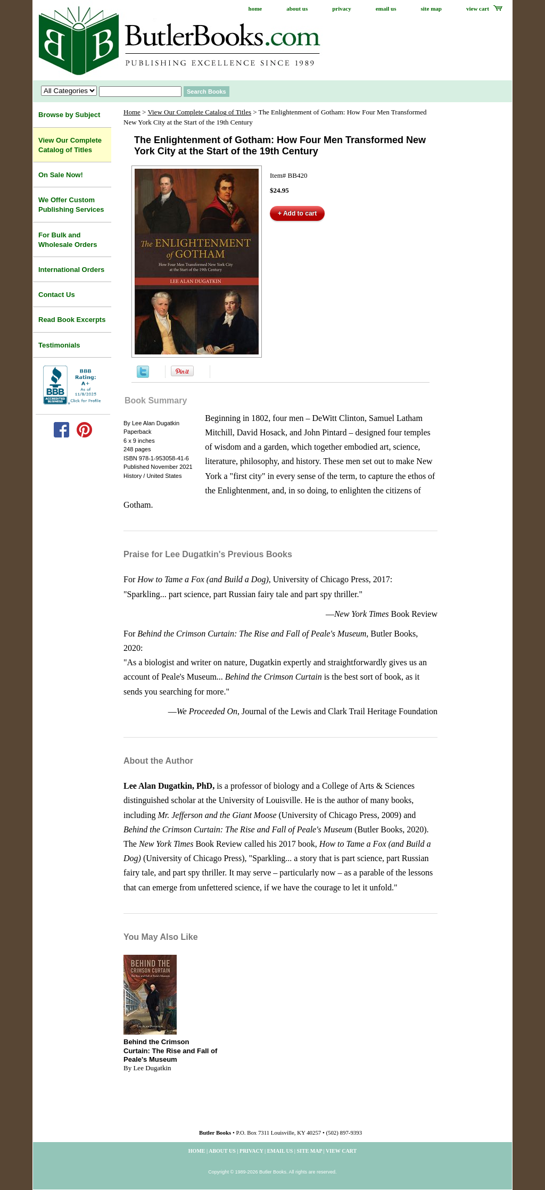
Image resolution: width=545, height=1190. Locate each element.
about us (297, 8)
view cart (477, 8)
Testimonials (59, 345)
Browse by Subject (69, 115)
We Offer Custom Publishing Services (71, 204)
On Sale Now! (60, 175)
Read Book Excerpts (71, 320)
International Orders (71, 270)
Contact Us (56, 295)
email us (386, 8)
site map (431, 8)
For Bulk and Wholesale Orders (67, 240)
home (255, 8)
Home (132, 112)
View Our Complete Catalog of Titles (199, 112)
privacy (341, 8)
